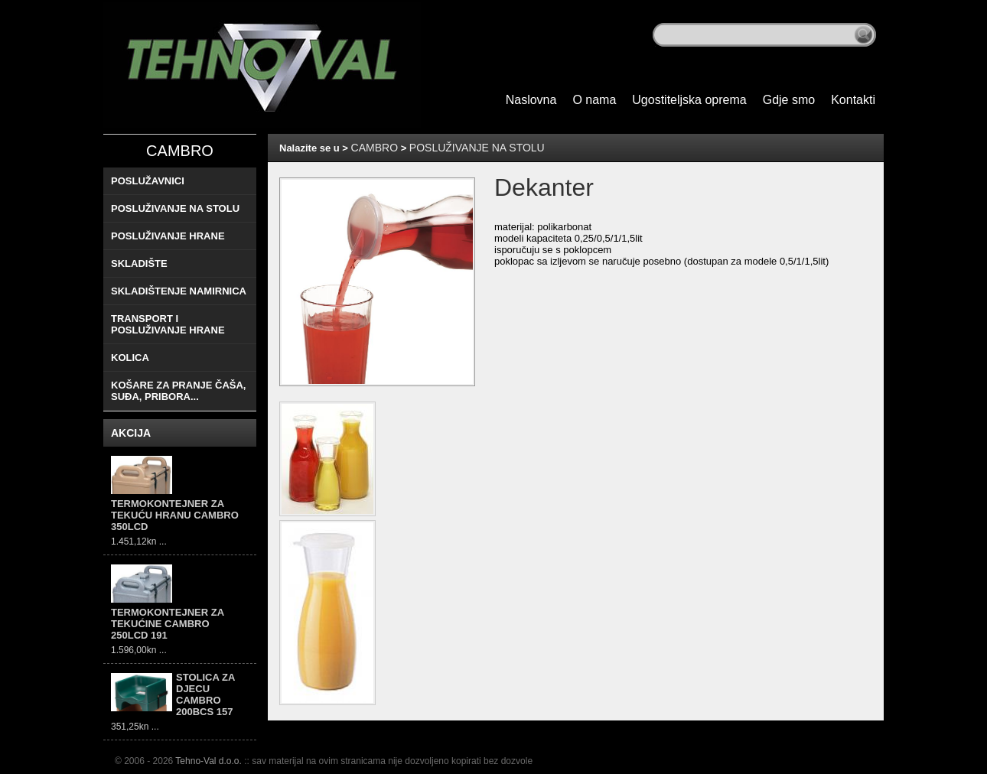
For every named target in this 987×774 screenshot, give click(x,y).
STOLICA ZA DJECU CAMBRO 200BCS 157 (205, 694)
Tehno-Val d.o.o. (208, 761)
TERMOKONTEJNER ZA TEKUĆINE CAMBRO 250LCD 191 (167, 624)
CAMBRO (179, 150)
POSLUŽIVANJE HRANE (168, 236)
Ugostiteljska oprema (689, 99)
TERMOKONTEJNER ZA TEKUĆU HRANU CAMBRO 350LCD (175, 515)
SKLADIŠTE (139, 263)
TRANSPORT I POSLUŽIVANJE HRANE (168, 324)
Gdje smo (789, 99)
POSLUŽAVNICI (147, 181)
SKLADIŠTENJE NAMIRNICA (178, 291)
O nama (594, 99)
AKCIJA (131, 433)
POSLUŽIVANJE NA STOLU (175, 208)
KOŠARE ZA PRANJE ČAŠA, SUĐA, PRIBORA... (178, 390)
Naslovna (531, 99)
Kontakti (853, 99)
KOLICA (130, 357)
